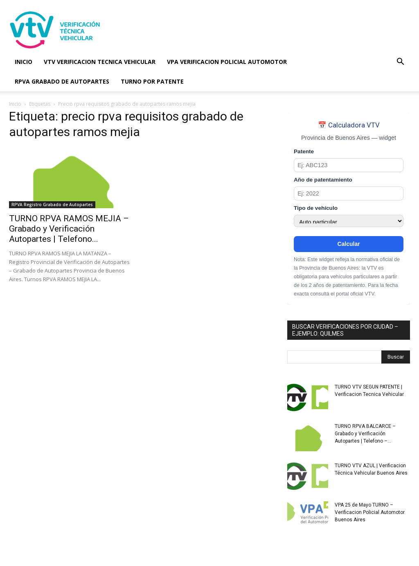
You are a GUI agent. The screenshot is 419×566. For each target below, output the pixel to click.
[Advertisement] (261, 30)
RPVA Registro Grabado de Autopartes (52, 204)
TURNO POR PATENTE (152, 81)
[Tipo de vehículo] (348, 221)
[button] (400, 62)
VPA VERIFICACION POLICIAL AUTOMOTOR (227, 62)
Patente (304, 151)
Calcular (348, 244)
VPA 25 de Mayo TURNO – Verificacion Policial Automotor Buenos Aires (370, 512)
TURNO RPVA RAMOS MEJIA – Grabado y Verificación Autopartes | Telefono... (69, 229)
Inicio (15, 103)
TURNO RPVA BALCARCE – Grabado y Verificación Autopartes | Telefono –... (365, 433)
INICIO (23, 62)
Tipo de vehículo (316, 208)
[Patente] (348, 165)
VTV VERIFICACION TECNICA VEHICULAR (99, 62)
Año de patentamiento (323, 180)
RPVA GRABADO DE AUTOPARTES (62, 81)
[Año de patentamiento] (348, 193)
